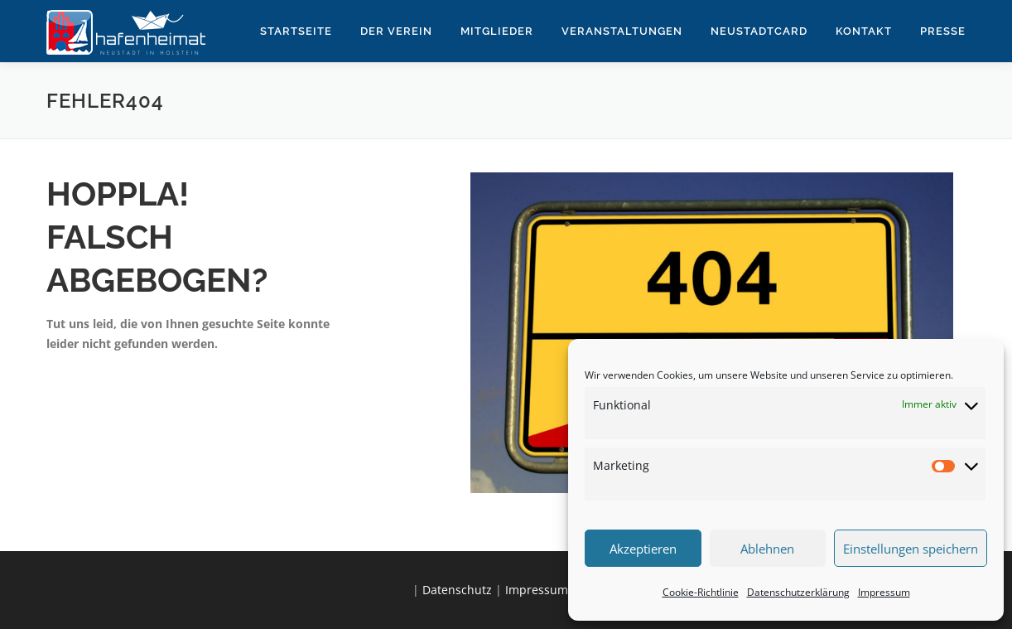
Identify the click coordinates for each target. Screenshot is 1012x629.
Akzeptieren (643, 548)
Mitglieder (496, 31)
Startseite (296, 31)
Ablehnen (767, 548)
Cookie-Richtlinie (701, 592)
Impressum (884, 592)
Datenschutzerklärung (798, 592)
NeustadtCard (759, 31)
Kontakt (864, 31)
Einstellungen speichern (910, 548)
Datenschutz (457, 590)
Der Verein (396, 31)
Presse (943, 31)
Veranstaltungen (621, 31)
